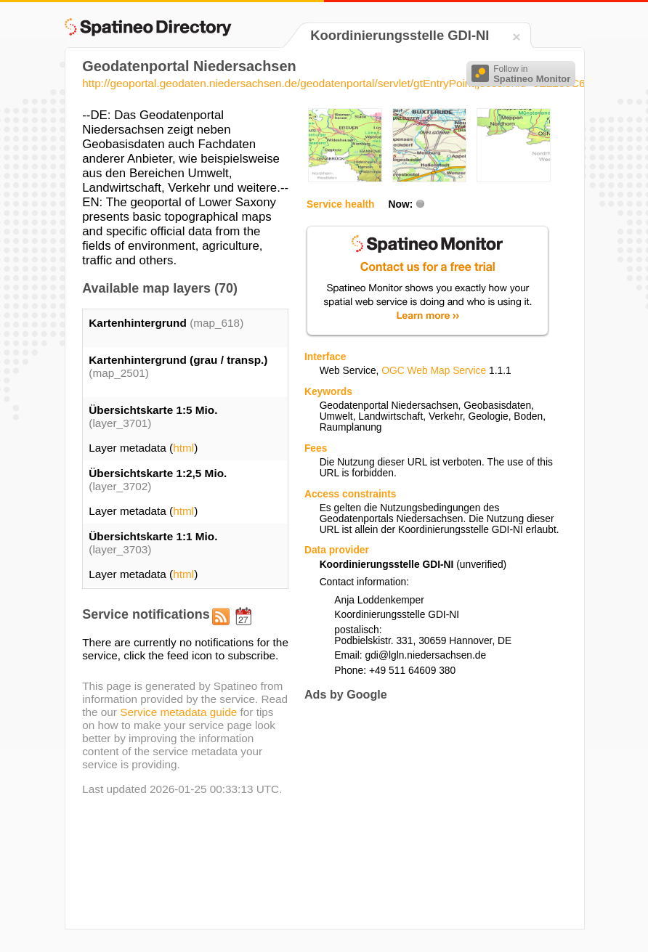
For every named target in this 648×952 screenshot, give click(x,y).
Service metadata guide (178, 712)
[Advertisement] (426, 814)
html (183, 448)
